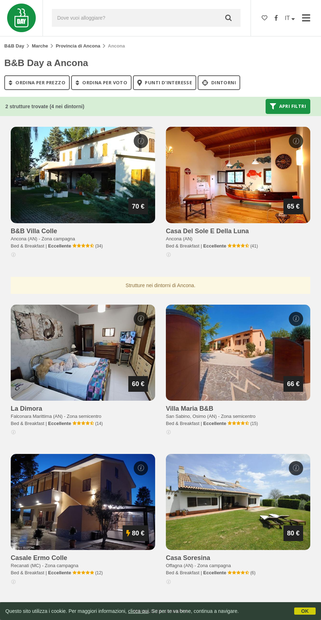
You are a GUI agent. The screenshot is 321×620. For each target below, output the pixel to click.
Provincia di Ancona (78, 46)
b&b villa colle (34, 231)
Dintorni (219, 82)
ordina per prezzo (37, 82)
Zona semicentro (84, 416)
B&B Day (14, 46)
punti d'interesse (164, 82)
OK (305, 611)
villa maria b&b (189, 408)
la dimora (26, 408)
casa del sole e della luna (207, 231)
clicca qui (138, 611)
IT (290, 18)
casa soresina (188, 557)
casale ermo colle (39, 557)
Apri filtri (288, 106)
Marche (40, 46)
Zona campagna (58, 238)
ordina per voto (101, 82)
